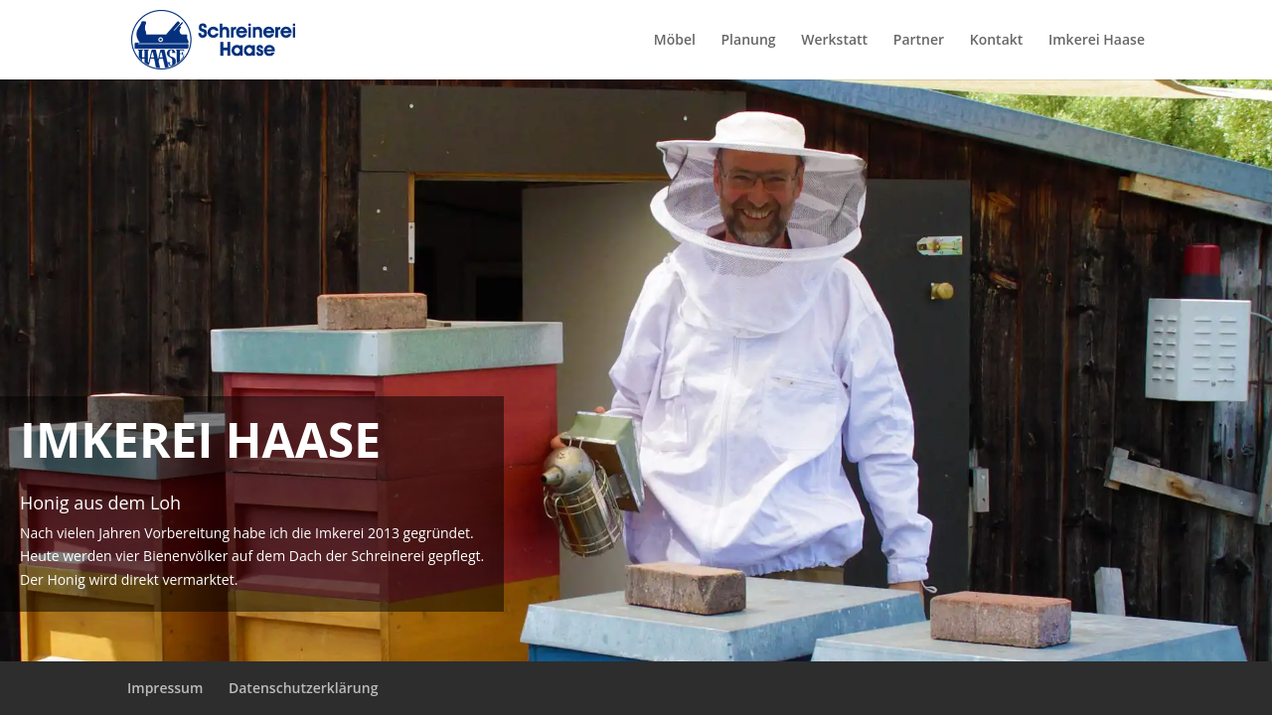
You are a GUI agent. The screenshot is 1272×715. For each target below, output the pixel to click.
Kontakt (997, 41)
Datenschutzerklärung (303, 687)
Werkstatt (834, 41)
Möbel (675, 41)
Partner (918, 41)
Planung (748, 41)
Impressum (165, 687)
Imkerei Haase (1096, 41)
